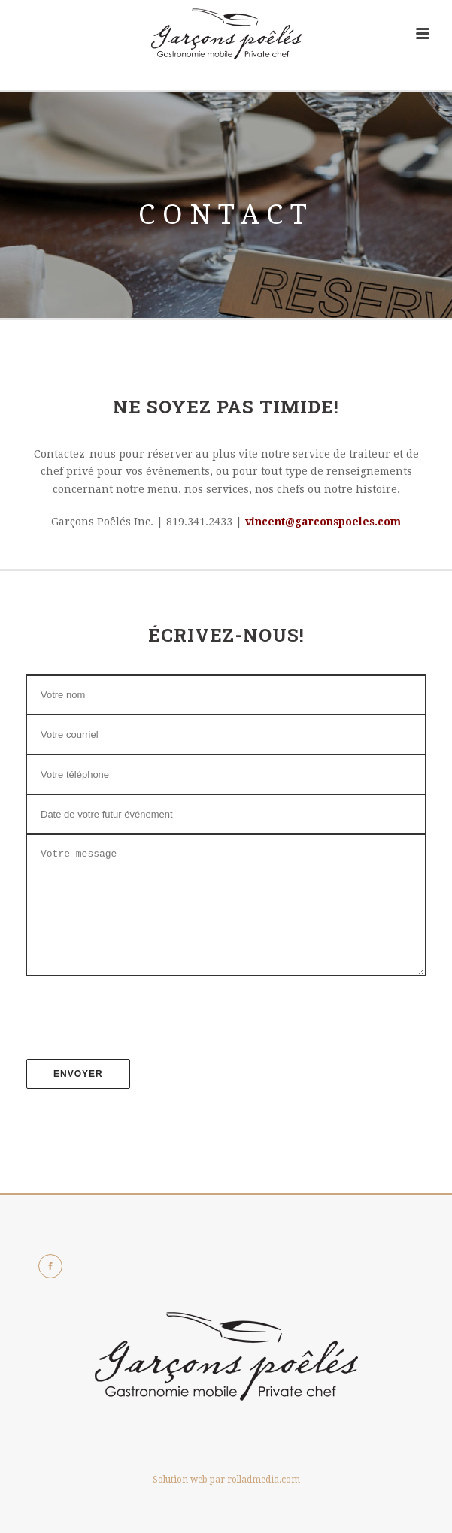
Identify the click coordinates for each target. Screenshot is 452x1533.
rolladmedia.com (263, 1502)
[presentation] (226, 1027)
